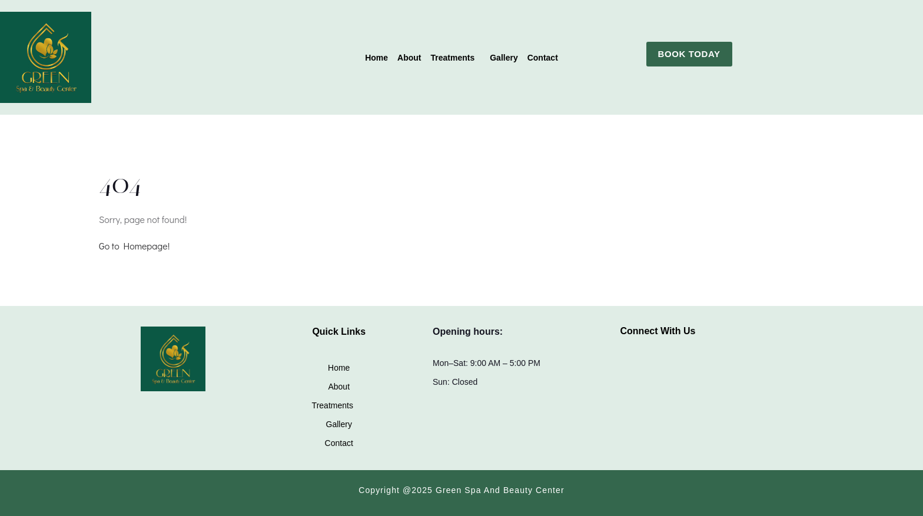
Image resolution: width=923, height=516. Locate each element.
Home (376, 57)
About (409, 57)
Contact (542, 57)
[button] (455, 58)
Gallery (503, 57)
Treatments (453, 57)
